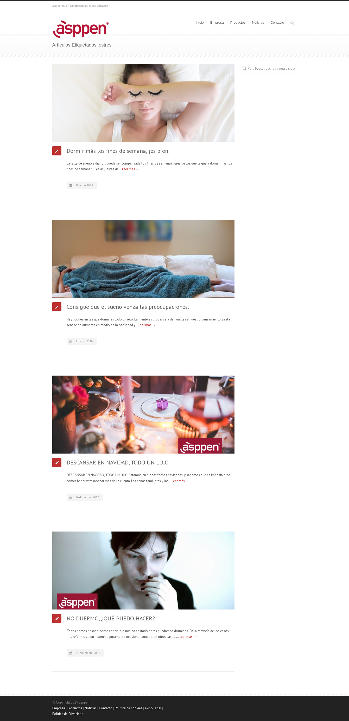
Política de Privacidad (67, 714)
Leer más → (130, 169)
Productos (238, 22)
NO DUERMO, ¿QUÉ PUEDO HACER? (111, 618)
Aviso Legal (153, 708)
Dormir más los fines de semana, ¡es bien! (118, 150)
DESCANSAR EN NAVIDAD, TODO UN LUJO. (118, 462)
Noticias (258, 22)
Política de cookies (128, 708)
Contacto (277, 22)
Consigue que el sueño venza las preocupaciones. (128, 306)
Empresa (217, 22)
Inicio (200, 22)
